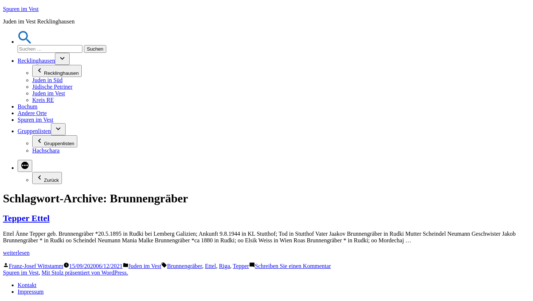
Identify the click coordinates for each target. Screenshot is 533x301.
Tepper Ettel (26, 218)
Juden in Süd (47, 80)
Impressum (31, 292)
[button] (25, 41)
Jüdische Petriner (52, 87)
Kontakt (27, 285)
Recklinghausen (36, 61)
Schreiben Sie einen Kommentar (293, 266)
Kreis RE (43, 100)
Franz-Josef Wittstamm (36, 266)
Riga (224, 266)
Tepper (241, 266)
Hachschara (46, 150)
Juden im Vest (48, 93)
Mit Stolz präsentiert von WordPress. (84, 272)
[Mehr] (25, 166)
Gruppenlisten (34, 131)
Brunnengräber (184, 266)
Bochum (27, 106)
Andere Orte (32, 113)
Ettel (210, 266)
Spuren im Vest (20, 9)
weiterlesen (16, 253)
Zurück (47, 178)
